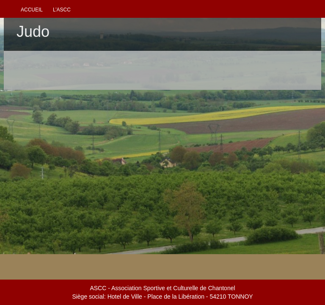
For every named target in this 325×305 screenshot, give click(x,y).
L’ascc (62, 10)
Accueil (32, 10)
